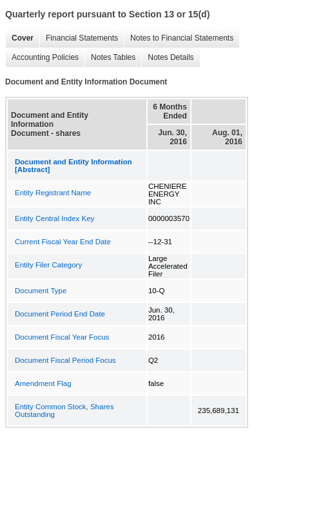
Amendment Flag (43, 383)
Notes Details (170, 57)
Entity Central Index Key (54, 218)
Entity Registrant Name (53, 193)
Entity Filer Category (48, 265)
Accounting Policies (45, 57)
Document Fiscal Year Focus (62, 337)
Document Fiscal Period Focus (65, 360)
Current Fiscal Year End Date (63, 242)
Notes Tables (113, 57)
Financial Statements (82, 38)
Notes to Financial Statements (181, 38)
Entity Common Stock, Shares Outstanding (64, 410)
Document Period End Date (60, 314)
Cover (23, 38)
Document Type (40, 291)
